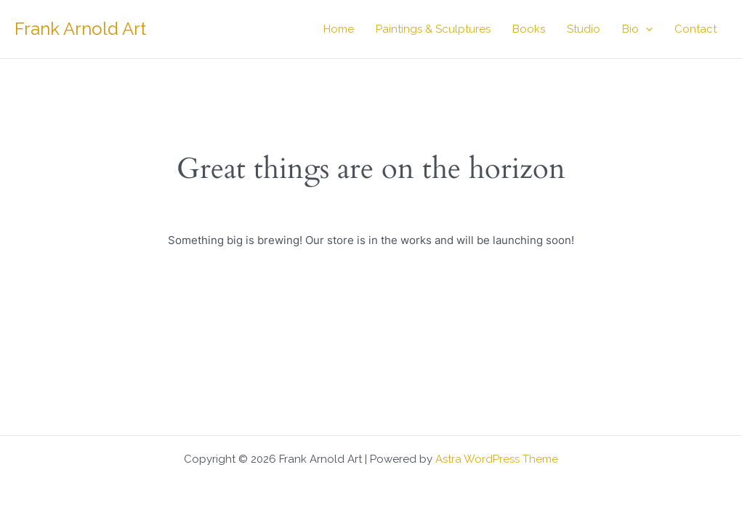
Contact (695, 29)
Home (338, 29)
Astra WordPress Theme (496, 459)
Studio (583, 29)
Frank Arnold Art (80, 28)
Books (528, 29)
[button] (646, 29)
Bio (637, 29)
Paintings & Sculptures (433, 29)
